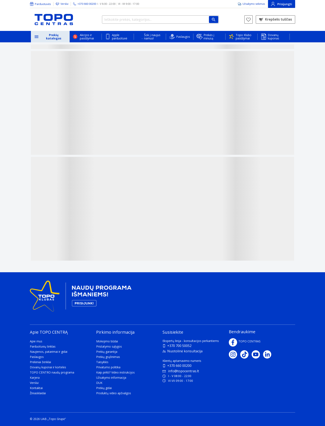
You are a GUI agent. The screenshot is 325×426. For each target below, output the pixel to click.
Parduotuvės (43, 4)
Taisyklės (102, 362)
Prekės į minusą (209, 36)
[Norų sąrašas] (248, 19)
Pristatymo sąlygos (109, 346)
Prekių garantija (106, 351)
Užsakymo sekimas (254, 4)
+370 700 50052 (179, 345)
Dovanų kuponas (273, 36)
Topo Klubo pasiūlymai (243, 36)
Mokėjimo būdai (107, 341)
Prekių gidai (104, 387)
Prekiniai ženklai (40, 362)
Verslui (64, 4)
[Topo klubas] (80, 298)
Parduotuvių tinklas (43, 346)
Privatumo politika (108, 367)
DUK (99, 382)
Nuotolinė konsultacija (185, 351)
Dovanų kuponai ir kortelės (48, 367)
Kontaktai (36, 387)
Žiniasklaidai (38, 393)
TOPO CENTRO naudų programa (52, 372)
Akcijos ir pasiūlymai (87, 36)
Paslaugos (183, 37)
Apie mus (36, 341)
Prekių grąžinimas (108, 356)
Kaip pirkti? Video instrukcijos (115, 372)
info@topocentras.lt (180, 371)
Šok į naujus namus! (152, 36)
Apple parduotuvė (119, 36)
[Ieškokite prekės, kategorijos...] (160, 19)
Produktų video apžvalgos (113, 393)
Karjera (35, 377)
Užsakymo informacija (111, 377)
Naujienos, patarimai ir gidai (48, 351)
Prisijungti (281, 4)
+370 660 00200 (179, 365)
